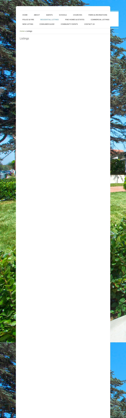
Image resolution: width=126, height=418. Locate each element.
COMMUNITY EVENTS (63, 24)
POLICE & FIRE (22, 19)
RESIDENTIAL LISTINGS (43, 19)
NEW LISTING (21, 24)
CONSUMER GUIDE (40, 24)
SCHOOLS (57, 15)
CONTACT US (83, 24)
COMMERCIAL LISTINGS (94, 19)
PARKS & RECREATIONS (91, 15)
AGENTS (43, 15)
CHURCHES (71, 15)
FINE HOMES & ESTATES (68, 19)
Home (16, 31)
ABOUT (31, 15)
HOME (18, 15)
